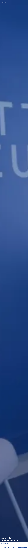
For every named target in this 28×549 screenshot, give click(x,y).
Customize (5, 547)
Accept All (22, 547)
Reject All (14, 547)
